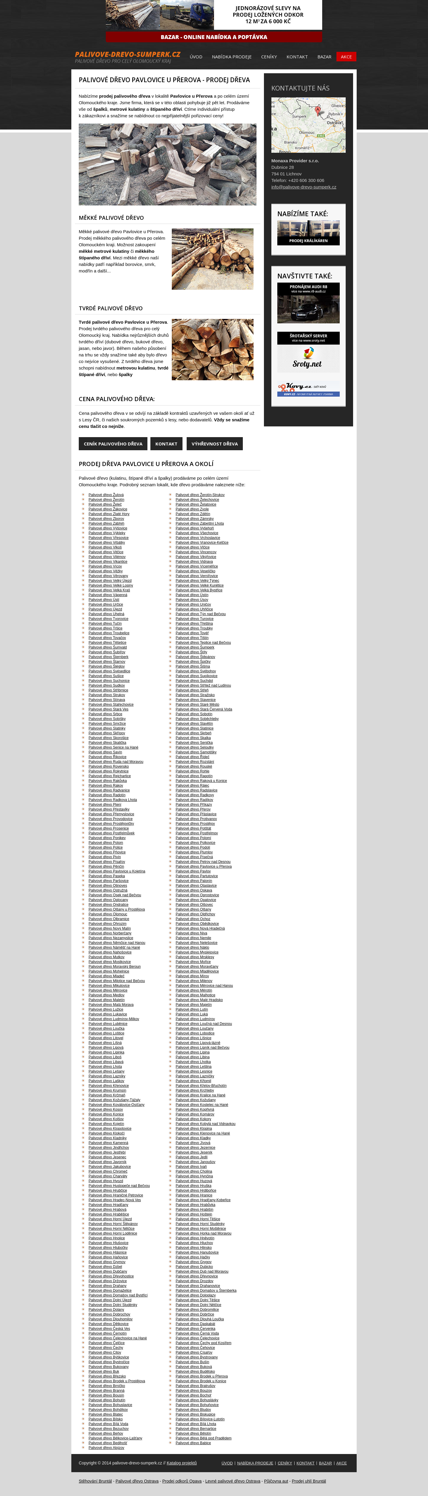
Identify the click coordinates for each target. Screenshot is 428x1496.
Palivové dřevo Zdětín (193, 514)
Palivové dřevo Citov (105, 1352)
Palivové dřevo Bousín (106, 1395)
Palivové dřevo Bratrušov (195, 1386)
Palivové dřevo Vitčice (106, 552)
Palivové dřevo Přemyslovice (111, 814)
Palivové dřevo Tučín (105, 623)
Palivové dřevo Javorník (107, 1162)
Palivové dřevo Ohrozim (107, 924)
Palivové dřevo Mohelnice (109, 971)
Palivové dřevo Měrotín (194, 990)
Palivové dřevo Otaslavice (196, 885)
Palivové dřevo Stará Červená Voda (204, 709)
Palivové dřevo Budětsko (195, 1371)
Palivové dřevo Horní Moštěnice (201, 1229)
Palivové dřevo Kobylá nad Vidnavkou (205, 1124)
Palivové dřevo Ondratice (108, 905)
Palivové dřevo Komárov (195, 1114)
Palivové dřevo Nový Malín (110, 928)
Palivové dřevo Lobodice (195, 1033)
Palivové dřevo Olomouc (108, 914)
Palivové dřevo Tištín (192, 638)
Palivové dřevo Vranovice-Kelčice (202, 542)
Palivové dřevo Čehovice (195, 1348)
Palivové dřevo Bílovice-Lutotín (200, 1419)
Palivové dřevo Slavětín (194, 723)
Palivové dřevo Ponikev (107, 838)
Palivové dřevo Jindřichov (109, 1148)
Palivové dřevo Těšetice (107, 643)
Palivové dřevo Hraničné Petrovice (116, 1195)
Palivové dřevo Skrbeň (193, 733)
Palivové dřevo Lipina (193, 1052)
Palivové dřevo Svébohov (196, 671)
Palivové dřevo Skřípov (107, 733)
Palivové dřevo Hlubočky (108, 1248)
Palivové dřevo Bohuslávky (197, 1400)
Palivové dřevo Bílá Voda (108, 1424)
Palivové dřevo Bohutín (107, 1400)
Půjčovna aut (276, 1481)
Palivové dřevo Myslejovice (197, 952)
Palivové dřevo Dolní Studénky (113, 1305)
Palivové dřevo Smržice (107, 723)
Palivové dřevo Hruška (193, 1186)
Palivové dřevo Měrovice (108, 990)
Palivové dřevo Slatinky (107, 728)
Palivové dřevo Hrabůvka (195, 1205)
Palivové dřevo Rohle (192, 771)
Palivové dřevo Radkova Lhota (113, 800)
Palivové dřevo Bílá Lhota (196, 1424)
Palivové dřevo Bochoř (193, 1395)
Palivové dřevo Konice (106, 1114)
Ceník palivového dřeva (113, 444)
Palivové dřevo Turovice (194, 619)
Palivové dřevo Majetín (194, 1005)
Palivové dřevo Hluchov (194, 1243)
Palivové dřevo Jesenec (107, 1157)
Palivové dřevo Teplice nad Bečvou (203, 643)
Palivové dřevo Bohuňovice (197, 1405)
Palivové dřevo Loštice (106, 1033)
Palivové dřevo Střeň (192, 690)
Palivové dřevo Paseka (107, 876)
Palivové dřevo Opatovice (196, 900)
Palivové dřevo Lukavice (108, 1014)
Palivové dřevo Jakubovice (110, 1167)
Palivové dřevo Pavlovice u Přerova (204, 866)
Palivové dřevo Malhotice (195, 995)
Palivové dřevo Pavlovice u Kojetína (117, 871)
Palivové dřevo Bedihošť (108, 1443)
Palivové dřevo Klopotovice (110, 1128)
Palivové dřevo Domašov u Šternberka (206, 1290)
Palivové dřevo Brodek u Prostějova (117, 1381)
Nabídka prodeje (232, 57)
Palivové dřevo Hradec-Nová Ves (115, 1200)
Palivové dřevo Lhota (105, 1067)
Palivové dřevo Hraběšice (109, 1214)
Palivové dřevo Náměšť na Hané (114, 947)
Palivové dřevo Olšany (193, 909)
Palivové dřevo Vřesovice (109, 538)
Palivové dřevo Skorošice (109, 738)
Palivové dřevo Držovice (108, 1281)
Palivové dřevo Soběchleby (197, 719)
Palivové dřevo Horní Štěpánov (113, 1224)
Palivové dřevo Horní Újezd (110, 1219)
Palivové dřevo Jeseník (194, 1152)
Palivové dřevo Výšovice (108, 528)
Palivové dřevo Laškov (106, 1081)
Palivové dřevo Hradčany (108, 1205)
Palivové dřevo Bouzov (194, 1391)
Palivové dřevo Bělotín (193, 1433)
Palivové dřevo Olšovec (194, 905)
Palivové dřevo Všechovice (197, 533)
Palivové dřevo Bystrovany (197, 1357)
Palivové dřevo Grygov (194, 1262)
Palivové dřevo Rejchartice (110, 776)
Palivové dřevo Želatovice (196, 504)
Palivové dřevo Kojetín (106, 1124)
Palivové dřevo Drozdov (194, 1281)
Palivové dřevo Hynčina (194, 1176)
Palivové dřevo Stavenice (196, 700)
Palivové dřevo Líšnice (193, 1038)
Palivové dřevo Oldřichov (195, 914)
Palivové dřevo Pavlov (193, 871)
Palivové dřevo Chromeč (108, 1171)
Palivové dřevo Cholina (194, 1171)
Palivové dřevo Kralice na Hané (200, 1095)
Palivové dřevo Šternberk (108, 657)
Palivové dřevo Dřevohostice (111, 1276)
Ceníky (269, 57)
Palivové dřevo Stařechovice (111, 704)
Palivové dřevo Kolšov (106, 1119)
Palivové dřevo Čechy (106, 1348)
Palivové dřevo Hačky (193, 1257)
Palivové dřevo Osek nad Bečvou (115, 895)
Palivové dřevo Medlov (107, 995)
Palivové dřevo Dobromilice (197, 1310)
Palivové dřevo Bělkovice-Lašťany (115, 1438)
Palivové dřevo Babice (193, 1443)
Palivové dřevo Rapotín (194, 776)
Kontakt (297, 57)
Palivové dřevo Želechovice (197, 500)
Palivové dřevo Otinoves (108, 885)
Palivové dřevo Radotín (107, 795)
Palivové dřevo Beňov (106, 1433)
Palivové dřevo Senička (194, 743)
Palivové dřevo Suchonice (109, 681)
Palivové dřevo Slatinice (194, 728)
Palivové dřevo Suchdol (194, 681)
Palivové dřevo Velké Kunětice (200, 585)
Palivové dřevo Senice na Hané (113, 747)
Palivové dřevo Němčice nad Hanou (117, 943)
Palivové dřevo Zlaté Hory (109, 514)
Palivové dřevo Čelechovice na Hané (118, 1338)
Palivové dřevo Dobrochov (109, 1314)
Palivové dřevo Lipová (106, 1047)
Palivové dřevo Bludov (193, 1410)
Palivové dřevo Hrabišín (194, 1209)
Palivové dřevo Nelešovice (197, 943)
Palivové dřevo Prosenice (109, 828)
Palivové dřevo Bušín (192, 1362)
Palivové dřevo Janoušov (195, 1162)
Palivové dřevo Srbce (105, 714)
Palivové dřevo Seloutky (195, 747)
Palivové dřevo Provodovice (111, 819)
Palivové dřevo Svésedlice (109, 671)
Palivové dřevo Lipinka (106, 1052)
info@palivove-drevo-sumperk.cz (303, 186)
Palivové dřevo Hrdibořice (196, 1190)
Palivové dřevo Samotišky (196, 752)
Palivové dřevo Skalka (193, 738)
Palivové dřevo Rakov (106, 785)
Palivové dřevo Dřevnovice (197, 1276)
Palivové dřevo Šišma (193, 666)
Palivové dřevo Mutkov (107, 957)
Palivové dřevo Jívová (193, 1143)
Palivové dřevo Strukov (107, 695)
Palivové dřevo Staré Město (197, 704)
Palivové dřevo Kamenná (108, 1143)
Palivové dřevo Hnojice (107, 1238)
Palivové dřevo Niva (191, 933)
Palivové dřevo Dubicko (194, 1267)
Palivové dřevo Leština (194, 1067)
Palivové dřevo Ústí (104, 600)
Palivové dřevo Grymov (107, 1262)
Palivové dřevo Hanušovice (197, 1252)
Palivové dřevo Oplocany (108, 900)
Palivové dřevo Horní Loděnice (113, 1233)
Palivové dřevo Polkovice (195, 843)
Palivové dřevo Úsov (192, 600)
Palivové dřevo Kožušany (196, 1100)
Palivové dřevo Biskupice (195, 1414)
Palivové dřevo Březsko (107, 1376)
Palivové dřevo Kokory (193, 1119)
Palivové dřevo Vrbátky (107, 542)
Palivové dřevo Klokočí (107, 1133)
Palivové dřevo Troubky (194, 628)
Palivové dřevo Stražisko (195, 695)
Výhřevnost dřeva (215, 444)
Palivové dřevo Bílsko (106, 1419)
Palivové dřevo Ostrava (137, 1481)
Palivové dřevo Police (106, 847)
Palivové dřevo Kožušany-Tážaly (114, 1100)
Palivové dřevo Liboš (105, 1057)
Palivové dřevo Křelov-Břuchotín (201, 1086)
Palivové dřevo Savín (105, 752)
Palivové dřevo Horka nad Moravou (203, 1233)
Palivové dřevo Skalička (107, 743)
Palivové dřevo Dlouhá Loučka (200, 1319)
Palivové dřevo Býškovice (109, 1357)
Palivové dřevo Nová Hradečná (200, 928)
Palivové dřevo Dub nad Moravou (202, 1271)
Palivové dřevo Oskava (194, 890)
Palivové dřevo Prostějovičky (111, 824)
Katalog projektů (182, 1463)
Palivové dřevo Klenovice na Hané (203, 1133)
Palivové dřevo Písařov (107, 862)
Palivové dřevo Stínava (107, 700)
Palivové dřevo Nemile (193, 938)
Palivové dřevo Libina (193, 1057)
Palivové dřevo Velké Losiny (111, 585)
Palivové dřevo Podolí (193, 847)
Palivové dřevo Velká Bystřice (199, 590)
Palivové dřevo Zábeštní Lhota (200, 523)
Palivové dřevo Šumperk (195, 647)
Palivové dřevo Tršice (105, 628)
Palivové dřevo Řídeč (192, 757)
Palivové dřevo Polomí (193, 838)
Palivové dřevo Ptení (105, 804)
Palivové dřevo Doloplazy (196, 1295)
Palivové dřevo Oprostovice (197, 895)
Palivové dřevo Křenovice (109, 1086)
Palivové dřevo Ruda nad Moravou (116, 762)
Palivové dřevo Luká (192, 1014)
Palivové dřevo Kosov (106, 1109)
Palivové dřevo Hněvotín (195, 1238)
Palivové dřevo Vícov (105, 566)
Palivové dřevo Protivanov (196, 819)
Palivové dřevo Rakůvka (108, 781)
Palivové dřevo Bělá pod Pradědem (204, 1438)
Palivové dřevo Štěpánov (195, 657)
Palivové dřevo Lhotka (193, 1062)
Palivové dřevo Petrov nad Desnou (203, 862)
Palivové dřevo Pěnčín (106, 866)
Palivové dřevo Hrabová (107, 1209)
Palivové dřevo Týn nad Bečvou (201, 614)
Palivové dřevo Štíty (191, 652)
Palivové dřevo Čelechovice (197, 1338)
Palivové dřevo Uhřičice (194, 609)
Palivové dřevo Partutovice (197, 876)
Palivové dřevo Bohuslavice (110, 1405)
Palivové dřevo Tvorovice (108, 619)
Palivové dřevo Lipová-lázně (198, 1043)
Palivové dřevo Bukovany (109, 1367)
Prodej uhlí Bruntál (309, 1481)
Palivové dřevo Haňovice (108, 1257)
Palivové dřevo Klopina (194, 1128)
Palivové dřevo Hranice (194, 1195)
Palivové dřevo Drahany (107, 1286)
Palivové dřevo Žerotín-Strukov (200, 495)
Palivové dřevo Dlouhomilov (111, 1319)
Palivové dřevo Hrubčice (108, 1190)
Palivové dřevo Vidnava (194, 562)
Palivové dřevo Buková (194, 1367)
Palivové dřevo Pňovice (107, 852)
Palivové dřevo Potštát (193, 828)
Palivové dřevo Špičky (193, 662)
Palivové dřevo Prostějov (195, 824)
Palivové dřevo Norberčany (110, 933)
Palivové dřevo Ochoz (193, 919)
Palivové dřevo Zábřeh (106, 523)
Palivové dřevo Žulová (106, 495)
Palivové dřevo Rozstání (195, 762)
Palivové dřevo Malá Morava (111, 1005)
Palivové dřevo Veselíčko (195, 571)
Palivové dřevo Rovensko (109, 766)
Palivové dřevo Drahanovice (198, 1286)
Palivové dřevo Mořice (193, 962)
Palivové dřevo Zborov (106, 519)
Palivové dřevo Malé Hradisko (199, 1000)
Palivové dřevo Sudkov (107, 685)
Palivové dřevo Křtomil (193, 1081)
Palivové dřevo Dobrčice (195, 1314)
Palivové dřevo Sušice (106, 676)
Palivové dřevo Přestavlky (109, 809)
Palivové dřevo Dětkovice (109, 1324)
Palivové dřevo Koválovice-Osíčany (116, 1105)
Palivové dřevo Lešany (107, 1071)
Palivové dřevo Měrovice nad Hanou (204, 986)
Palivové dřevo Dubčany (108, 1271)
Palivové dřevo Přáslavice (196, 814)
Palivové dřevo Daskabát (195, 1324)
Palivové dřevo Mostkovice (110, 962)
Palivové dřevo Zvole (192, 509)
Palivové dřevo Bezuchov (109, 1429)
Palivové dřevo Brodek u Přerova (202, 1376)
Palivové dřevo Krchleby (195, 1090)
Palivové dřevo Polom (106, 843)
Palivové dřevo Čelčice (107, 1343)
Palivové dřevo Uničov (193, 604)
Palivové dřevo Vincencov (196, 552)
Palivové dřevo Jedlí (191, 1157)
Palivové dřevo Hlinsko (194, 1248)
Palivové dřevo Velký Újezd (110, 581)
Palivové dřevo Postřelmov (197, 833)
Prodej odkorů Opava (182, 1481)
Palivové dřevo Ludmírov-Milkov (114, 1019)
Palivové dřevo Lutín (192, 1009)
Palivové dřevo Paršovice (109, 881)
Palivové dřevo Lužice (106, 1009)
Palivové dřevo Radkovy (195, 795)
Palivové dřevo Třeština (194, 623)
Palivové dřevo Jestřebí (107, 1152)
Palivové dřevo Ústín (192, 595)
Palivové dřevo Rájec (192, 785)
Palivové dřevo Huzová (194, 1181)
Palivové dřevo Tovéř (192, 633)
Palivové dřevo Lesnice (194, 1071)
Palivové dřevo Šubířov (107, 652)
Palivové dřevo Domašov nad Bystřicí (118, 1295)
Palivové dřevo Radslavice (197, 790)
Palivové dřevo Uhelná (106, 614)
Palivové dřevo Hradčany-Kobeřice (203, 1200)
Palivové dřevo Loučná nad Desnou (204, 1024)
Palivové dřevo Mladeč (107, 976)
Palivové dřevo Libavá (106, 1062)
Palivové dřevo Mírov (192, 976)
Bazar (324, 57)
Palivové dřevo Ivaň (191, 1167)
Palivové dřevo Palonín (194, 881)
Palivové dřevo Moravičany (197, 966)
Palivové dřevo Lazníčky (195, 1076)
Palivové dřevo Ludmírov (195, 1019)
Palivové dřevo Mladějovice (197, 971)
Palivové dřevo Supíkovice (197, 676)
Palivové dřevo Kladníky (108, 1138)
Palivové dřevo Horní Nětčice (112, 1229)
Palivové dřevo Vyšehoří (195, 528)
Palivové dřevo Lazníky (107, 1076)
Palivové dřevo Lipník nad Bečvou (202, 1047)
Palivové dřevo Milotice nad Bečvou (117, 981)
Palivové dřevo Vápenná (108, 595)
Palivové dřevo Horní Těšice (198, 1219)
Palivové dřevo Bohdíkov (108, 1410)
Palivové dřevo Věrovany (108, 576)
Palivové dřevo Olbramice (109, 919)
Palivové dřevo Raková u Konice (201, 781)
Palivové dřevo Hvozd (106, 1181)
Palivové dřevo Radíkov (194, 800)
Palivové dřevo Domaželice (110, 1290)
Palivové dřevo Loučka (107, 1028)
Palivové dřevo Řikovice (107, 757)
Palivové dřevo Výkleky (107, 533)
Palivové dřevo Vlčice (193, 547)
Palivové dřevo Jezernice (195, 1148)
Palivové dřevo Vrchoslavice (198, 538)
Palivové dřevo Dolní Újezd (110, 1300)
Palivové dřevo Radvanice (109, 790)
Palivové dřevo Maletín (107, 1000)
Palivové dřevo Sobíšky (107, 719)
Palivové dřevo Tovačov (107, 638)
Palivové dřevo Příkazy (194, 804)
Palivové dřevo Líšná (105, 1043)
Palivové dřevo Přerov (193, 809)
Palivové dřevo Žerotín (106, 500)
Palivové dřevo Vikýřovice (196, 557)
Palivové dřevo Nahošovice (110, 952)
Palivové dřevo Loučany (194, 1028)
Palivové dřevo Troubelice (109, 633)
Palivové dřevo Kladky (193, 1138)
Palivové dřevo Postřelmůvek (112, 833)
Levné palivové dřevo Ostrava (232, 1481)
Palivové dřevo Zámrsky (195, 519)
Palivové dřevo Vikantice (108, 562)
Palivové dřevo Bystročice (109, 1362)
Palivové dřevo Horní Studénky (200, 1224)
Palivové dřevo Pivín (105, 857)
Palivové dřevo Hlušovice (108, 1243)
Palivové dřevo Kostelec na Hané (202, 1105)
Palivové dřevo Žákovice (108, 509)
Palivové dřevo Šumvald (108, 647)
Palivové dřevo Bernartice (196, 1429)
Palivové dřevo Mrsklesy (195, 957)
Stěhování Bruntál (95, 1481)
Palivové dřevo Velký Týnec (197, 581)
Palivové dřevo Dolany (106, 1310)
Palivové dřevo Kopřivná (195, 1109)
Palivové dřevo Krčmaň (107, 1095)
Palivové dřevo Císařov (194, 1352)
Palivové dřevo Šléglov (107, 666)
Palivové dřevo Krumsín (107, 1090)
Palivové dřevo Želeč (105, 504)
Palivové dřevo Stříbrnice (108, 690)
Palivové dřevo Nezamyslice (111, 938)
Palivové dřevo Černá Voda (197, 1333)
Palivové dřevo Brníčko (107, 1386)
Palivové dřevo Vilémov (107, 557)
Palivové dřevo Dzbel (105, 1267)
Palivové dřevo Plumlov (194, 852)
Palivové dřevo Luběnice (108, 1024)
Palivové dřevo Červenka (195, 1329)
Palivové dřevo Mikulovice (109, 986)
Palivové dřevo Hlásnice (108, 1252)
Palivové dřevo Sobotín (194, 714)
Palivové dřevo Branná (107, 1391)
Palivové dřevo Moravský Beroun (115, 966)
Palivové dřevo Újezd (105, 609)
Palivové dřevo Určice (106, 604)
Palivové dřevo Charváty (108, 1176)
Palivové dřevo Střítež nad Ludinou (203, 685)
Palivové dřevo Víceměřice (197, 566)
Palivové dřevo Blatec (106, 1414)
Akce (346, 57)
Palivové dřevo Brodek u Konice (201, 1381)
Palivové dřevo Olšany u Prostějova (117, 909)
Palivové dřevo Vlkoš (105, 547)
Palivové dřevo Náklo (192, 947)
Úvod (196, 57)
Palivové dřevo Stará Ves (108, 709)
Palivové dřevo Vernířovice (197, 576)
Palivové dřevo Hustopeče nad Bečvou (119, 1186)
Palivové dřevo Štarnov (107, 662)
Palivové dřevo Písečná (194, 857)
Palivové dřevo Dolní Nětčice (198, 1305)
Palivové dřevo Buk (104, 1371)
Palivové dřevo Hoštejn (194, 1214)
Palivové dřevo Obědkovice (197, 924)
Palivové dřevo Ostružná (108, 890)
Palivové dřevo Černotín (108, 1333)
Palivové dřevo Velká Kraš (109, 590)
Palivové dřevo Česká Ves (109, 1329)
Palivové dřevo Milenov (194, 981)
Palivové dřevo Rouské (194, 766)
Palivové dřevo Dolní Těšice (198, 1300)
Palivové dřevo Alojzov (106, 1448)
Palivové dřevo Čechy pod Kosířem (203, 1343)
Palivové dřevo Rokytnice (109, 771)
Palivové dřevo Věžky (106, 571)
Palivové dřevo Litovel (106, 1038)
